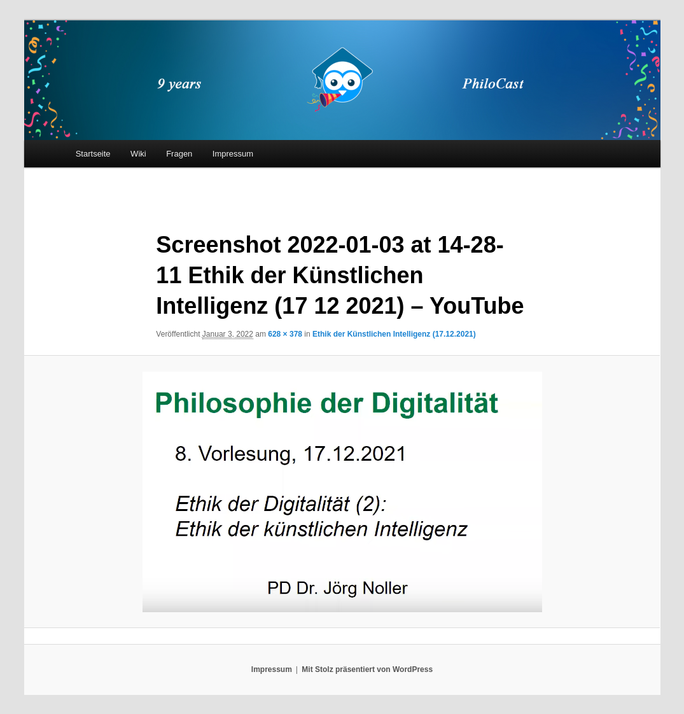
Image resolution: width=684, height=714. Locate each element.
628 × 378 (285, 334)
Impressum (233, 153)
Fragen (179, 153)
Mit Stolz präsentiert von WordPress (367, 669)
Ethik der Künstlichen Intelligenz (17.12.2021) (394, 334)
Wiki (138, 153)
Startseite (93, 153)
